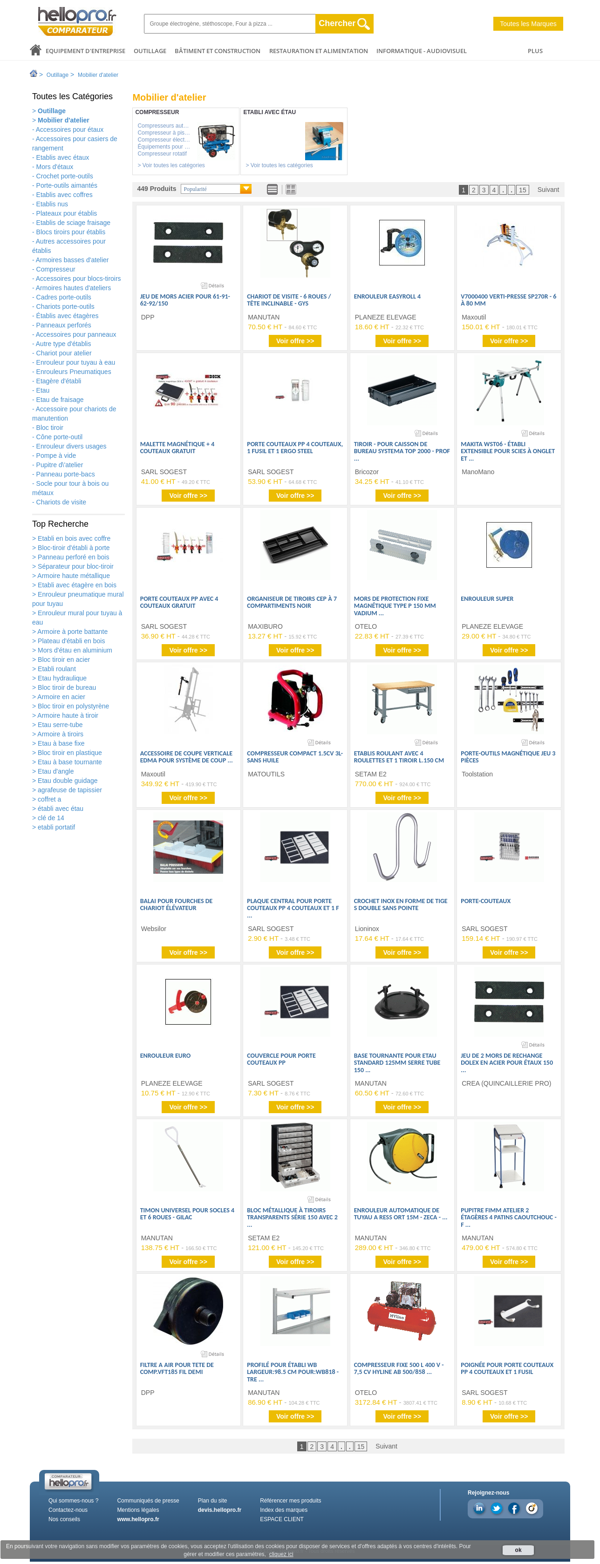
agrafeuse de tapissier (69, 790)
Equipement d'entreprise (85, 51)
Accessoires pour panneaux (76, 334)
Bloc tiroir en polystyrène (72, 706)
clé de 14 (50, 818)
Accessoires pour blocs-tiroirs (78, 278)
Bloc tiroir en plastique (69, 752)
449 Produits (156, 188)
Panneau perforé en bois (72, 557)
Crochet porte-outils (64, 176)
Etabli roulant (56, 669)
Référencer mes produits (290, 1500)
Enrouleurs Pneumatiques (73, 371)
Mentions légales (138, 1510)
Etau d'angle (55, 771)
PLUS (535, 51)
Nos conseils (64, 1519)
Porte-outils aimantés (67, 185)
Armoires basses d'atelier (72, 260)
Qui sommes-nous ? (73, 1500)
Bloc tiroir (49, 427)
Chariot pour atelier (64, 353)
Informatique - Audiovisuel (421, 51)
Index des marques (283, 1510)
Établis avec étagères (67, 316)
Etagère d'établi (59, 381)
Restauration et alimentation (318, 51)
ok (518, 1550)
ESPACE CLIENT (282, 1519)
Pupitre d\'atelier (59, 465)
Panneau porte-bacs (65, 474)
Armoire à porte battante (72, 631)
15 (522, 190)
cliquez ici (281, 1554)
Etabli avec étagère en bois (76, 585)
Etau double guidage (66, 780)
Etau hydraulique (61, 678)
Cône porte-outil (59, 437)
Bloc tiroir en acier (63, 659)
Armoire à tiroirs (59, 734)
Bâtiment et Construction (217, 51)
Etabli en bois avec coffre (73, 538)
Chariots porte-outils (65, 306)
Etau (43, 390)
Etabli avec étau (269, 112)
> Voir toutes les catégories (171, 165)
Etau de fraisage (60, 399)
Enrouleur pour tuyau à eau (76, 362)
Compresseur (55, 269)
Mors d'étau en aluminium (74, 650)
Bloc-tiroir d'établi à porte (72, 547)
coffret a (48, 799)
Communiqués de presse (148, 1500)
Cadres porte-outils (63, 297)
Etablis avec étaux (62, 157)
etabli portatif (55, 827)
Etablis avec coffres (64, 194)
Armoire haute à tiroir (67, 715)
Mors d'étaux (55, 166)
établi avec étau (59, 808)
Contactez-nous (68, 1510)
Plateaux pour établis (66, 213)
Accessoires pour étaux (70, 129)
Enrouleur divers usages (71, 446)
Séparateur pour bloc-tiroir (75, 566)
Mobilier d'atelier (98, 75)
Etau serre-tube (59, 724)
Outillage (150, 51)
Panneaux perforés (63, 325)
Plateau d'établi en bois (70, 641)
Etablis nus (52, 204)
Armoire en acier (60, 696)
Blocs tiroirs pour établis (71, 232)
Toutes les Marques (528, 23)
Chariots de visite (61, 502)
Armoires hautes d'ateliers (73, 288)
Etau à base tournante (69, 762)
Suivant (548, 189)
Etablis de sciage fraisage (73, 222)
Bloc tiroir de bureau (66, 687)
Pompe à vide (56, 455)
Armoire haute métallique (73, 575)
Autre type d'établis (63, 343)
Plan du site (212, 1500)
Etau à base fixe (60, 743)
